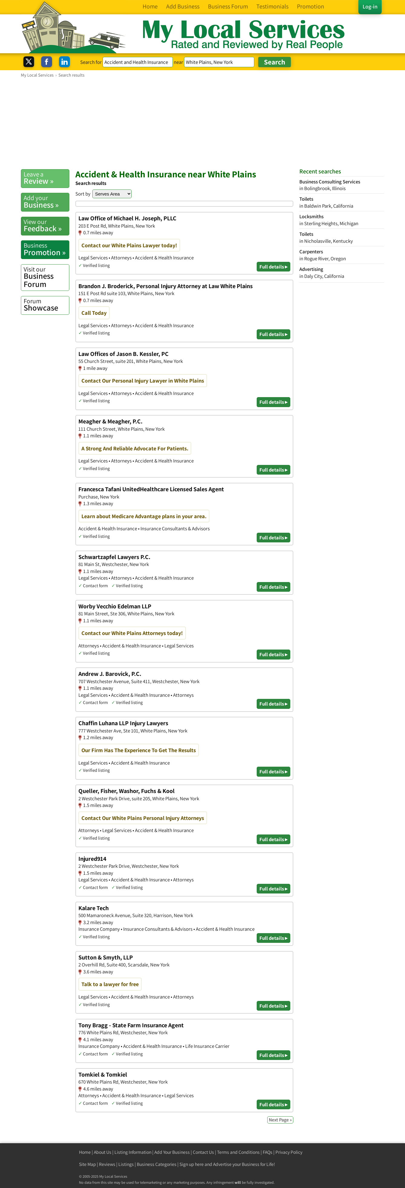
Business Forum (46, 277)
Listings (126, 1164)
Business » (46, 201)
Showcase (46, 305)
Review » (46, 178)
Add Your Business (172, 1152)
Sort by (83, 193)
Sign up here (191, 1164)
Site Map (87, 1164)
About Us (102, 1152)
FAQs (267, 1152)
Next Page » (280, 1120)
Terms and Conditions (238, 1152)
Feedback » (46, 225)
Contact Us (203, 1152)
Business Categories (156, 1164)
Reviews (107, 1164)
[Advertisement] (202, 123)
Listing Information (132, 1152)
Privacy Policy (288, 1152)
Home (85, 1152)
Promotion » (46, 249)
